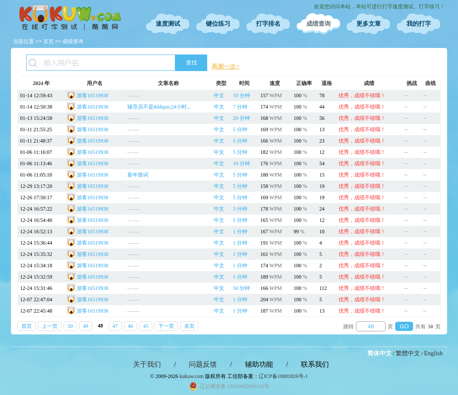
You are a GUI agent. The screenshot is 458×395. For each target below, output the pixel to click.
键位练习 (218, 23)
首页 (48, 41)
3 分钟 (240, 209)
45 (145, 326)
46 (130, 326)
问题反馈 (203, 364)
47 (115, 326)
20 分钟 (241, 118)
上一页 (50, 326)
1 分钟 (240, 231)
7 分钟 (240, 107)
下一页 (166, 326)
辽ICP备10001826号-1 (283, 376)
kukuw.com (191, 376)
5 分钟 (240, 129)
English (433, 353)
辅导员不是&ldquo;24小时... (159, 107)
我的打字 (419, 23)
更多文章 (368, 23)
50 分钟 (241, 288)
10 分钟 (241, 95)
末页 (189, 326)
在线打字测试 (69, 17)
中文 (219, 95)
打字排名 (268, 23)
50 (70, 326)
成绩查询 (318, 23)
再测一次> (225, 66)
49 (85, 326)
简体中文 (379, 353)
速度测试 (168, 23)
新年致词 (137, 175)
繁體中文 (408, 353)
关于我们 (147, 364)
